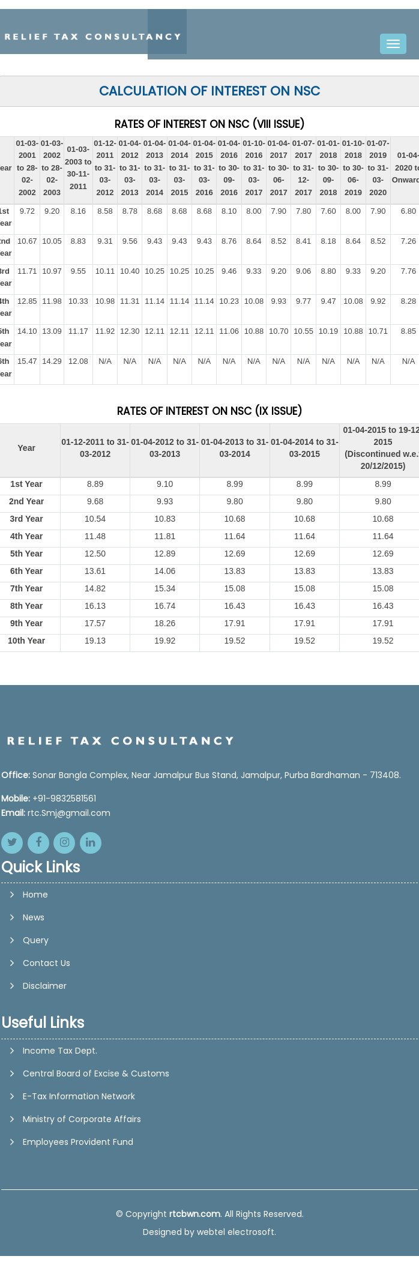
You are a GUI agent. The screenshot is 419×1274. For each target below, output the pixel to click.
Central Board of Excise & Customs (96, 1073)
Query (36, 986)
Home (35, 941)
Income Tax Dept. (60, 1050)
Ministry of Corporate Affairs (82, 1119)
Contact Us (46, 1009)
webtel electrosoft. (236, 1232)
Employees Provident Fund (78, 1142)
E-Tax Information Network (79, 1096)
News (33, 963)
